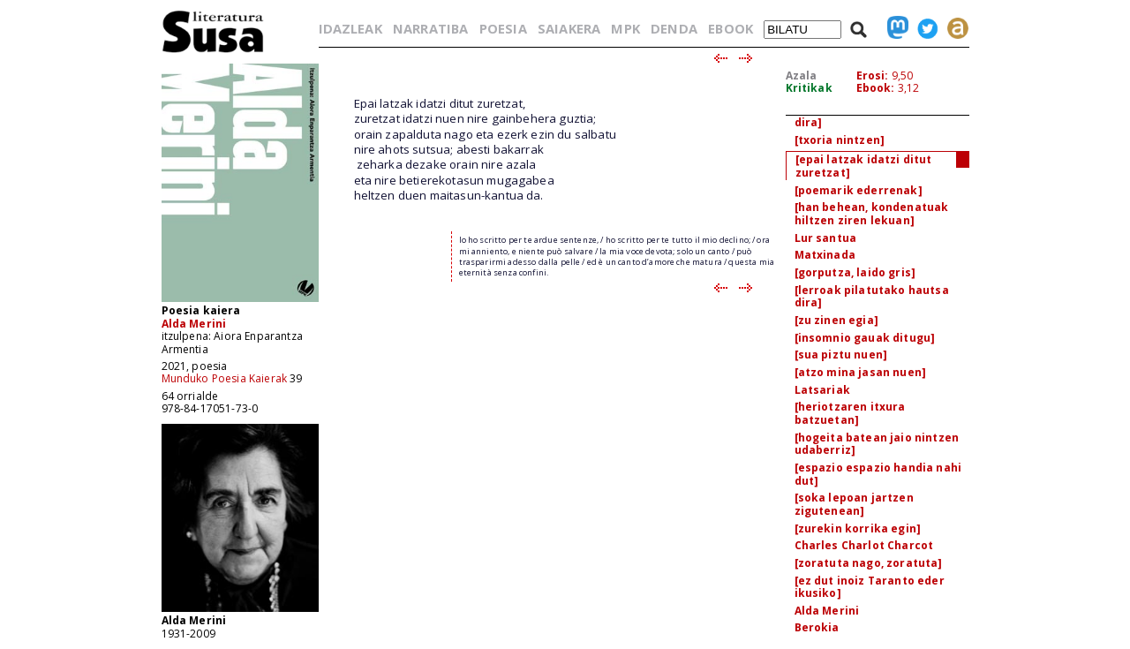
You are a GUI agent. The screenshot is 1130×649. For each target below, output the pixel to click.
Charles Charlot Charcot (864, 545)
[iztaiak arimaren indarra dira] (868, 116)
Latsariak (822, 389)
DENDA (674, 28)
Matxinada (825, 254)
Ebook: (875, 87)
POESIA (503, 28)
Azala (801, 75)
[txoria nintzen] (840, 139)
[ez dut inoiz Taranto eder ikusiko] (870, 587)
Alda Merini (194, 323)
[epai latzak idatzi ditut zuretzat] (863, 166)
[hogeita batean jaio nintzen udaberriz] (877, 444)
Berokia (817, 627)
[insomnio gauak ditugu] (865, 337)
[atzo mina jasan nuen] (861, 372)
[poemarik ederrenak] (859, 190)
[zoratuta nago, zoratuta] (869, 562)
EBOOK (730, 28)
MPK (625, 28)
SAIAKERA (569, 28)
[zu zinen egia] (836, 320)
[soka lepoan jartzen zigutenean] (854, 504)
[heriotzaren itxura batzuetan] (850, 413)
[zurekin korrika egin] (858, 528)
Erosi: (872, 75)
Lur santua (826, 237)
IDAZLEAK (350, 28)
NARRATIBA (430, 28)
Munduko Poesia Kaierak (225, 378)
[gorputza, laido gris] (855, 272)
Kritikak (809, 87)
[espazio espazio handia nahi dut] (878, 474)
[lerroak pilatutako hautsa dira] (872, 297)
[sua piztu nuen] (841, 354)
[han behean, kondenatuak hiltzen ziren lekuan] (872, 214)
